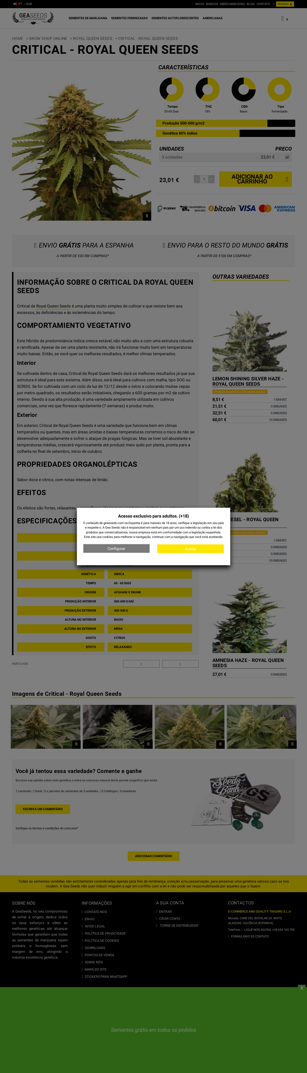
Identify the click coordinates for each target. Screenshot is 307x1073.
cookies (107, 537)
